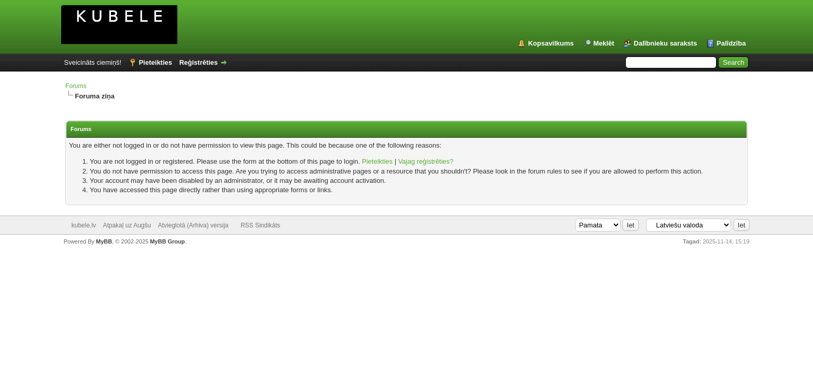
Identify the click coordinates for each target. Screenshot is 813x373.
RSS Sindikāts (261, 225)
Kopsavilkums (550, 43)
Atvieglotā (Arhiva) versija (193, 225)
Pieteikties (155, 62)
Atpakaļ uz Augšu (127, 225)
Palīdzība (731, 43)
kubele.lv (84, 225)
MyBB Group (167, 241)
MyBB (104, 241)
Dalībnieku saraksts (665, 43)
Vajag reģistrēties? (426, 161)
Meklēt (603, 43)
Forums (76, 86)
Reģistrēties (198, 62)
